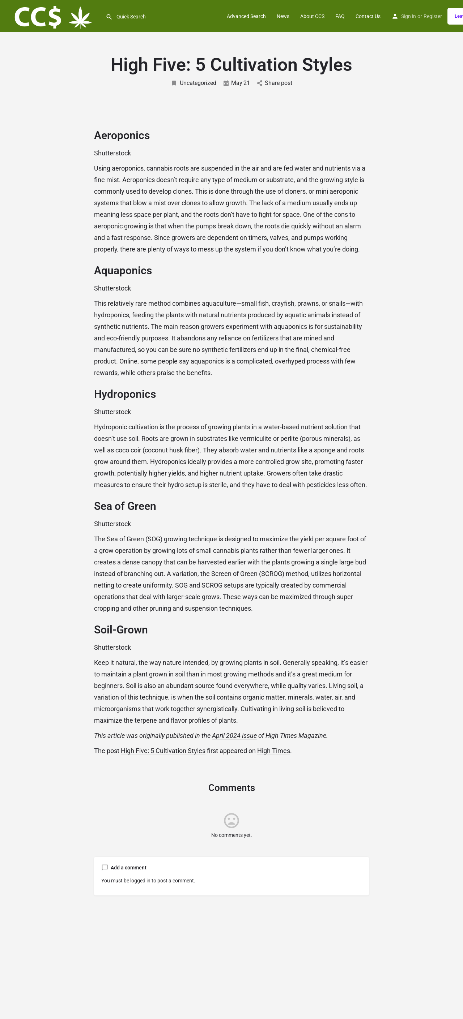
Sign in (408, 16)
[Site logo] (52, 15)
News (283, 16)
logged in (140, 880)
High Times (273, 750)
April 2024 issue (234, 735)
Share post (274, 82)
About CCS (312, 16)
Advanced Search (246, 16)
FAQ (340, 16)
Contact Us (368, 16)
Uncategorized (193, 82)
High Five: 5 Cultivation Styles (163, 750)
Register (433, 16)
